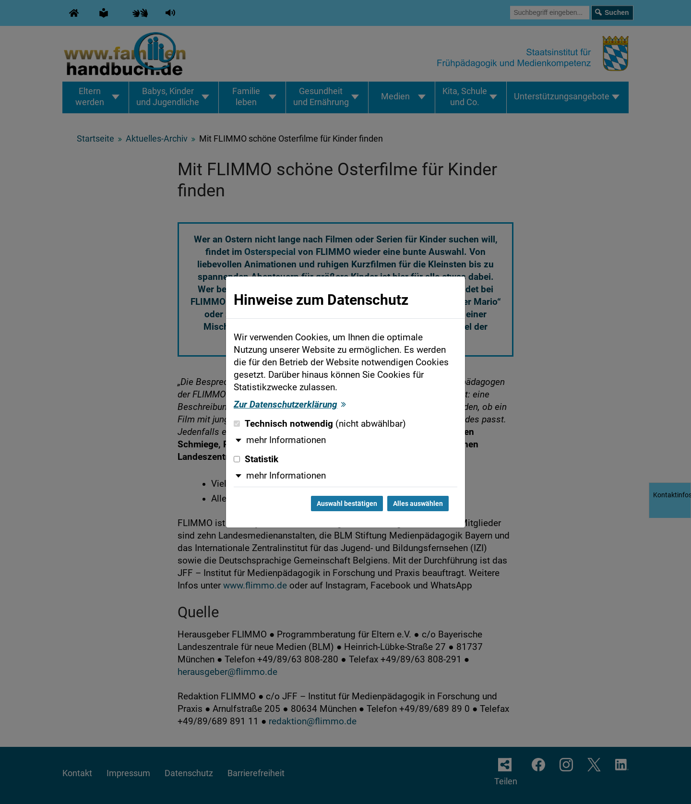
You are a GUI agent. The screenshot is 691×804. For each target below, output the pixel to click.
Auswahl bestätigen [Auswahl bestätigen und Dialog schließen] (347, 503)
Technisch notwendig (320, 424)
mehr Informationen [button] (286, 440)
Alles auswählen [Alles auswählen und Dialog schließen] (418, 503)
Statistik (256, 459)
